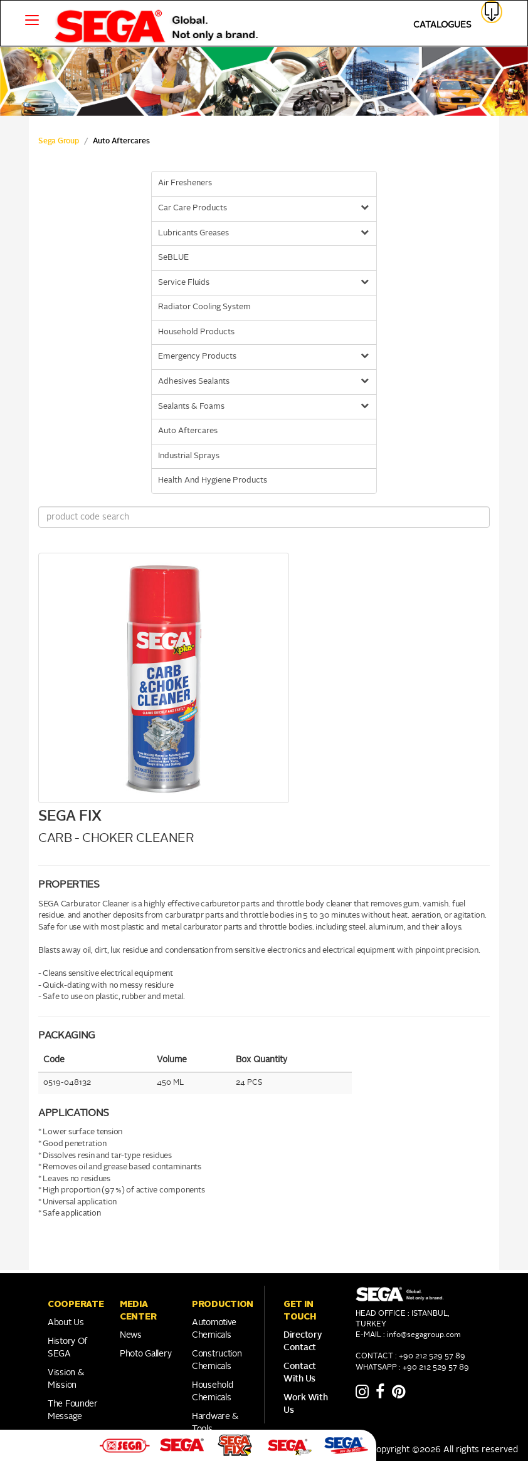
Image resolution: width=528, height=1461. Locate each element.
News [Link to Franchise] (131, 1335)
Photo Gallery (145, 1354)
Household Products (196, 332)
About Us (66, 1322)
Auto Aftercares (188, 431)
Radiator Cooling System (204, 307)
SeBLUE (173, 258)
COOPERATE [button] (75, 1304)
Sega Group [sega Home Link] (58, 141)
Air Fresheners (185, 183)
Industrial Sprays (188, 456)
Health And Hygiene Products (212, 480)
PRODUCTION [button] (222, 1304)
